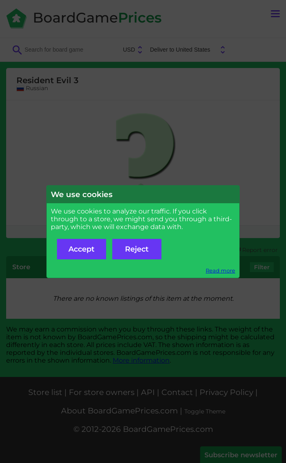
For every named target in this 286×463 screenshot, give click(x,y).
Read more (220, 271)
